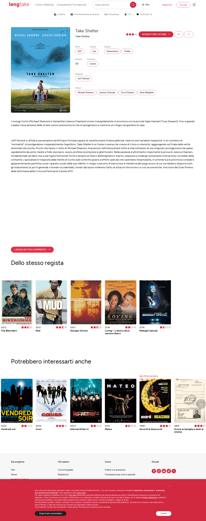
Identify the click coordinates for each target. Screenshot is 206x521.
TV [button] (127, 14)
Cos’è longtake (65, 469)
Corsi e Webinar (44, 4)
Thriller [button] (127, 51)
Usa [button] (94, 51)
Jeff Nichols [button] (84, 78)
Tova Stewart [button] (127, 92)
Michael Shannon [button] (86, 92)
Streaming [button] (112, 14)
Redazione (63, 474)
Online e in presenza (115, 469)
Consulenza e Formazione (71, 4)
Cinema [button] (59, 14)
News (14, 474)
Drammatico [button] (112, 51)
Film (13, 469)
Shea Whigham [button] (147, 92)
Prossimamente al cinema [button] (85, 14)
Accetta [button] (164, 513)
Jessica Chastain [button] (107, 92)
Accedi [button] (183, 4)
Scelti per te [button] (144, 14)
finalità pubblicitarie (149, 498)
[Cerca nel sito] (115, 4)
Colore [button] (92, 64)
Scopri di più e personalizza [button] (50, 513)
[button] (156, 34)
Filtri (145, 4)
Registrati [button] (167, 4)
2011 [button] (80, 51)
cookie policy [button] (81, 493)
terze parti (72, 495)
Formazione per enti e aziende (120, 474)
